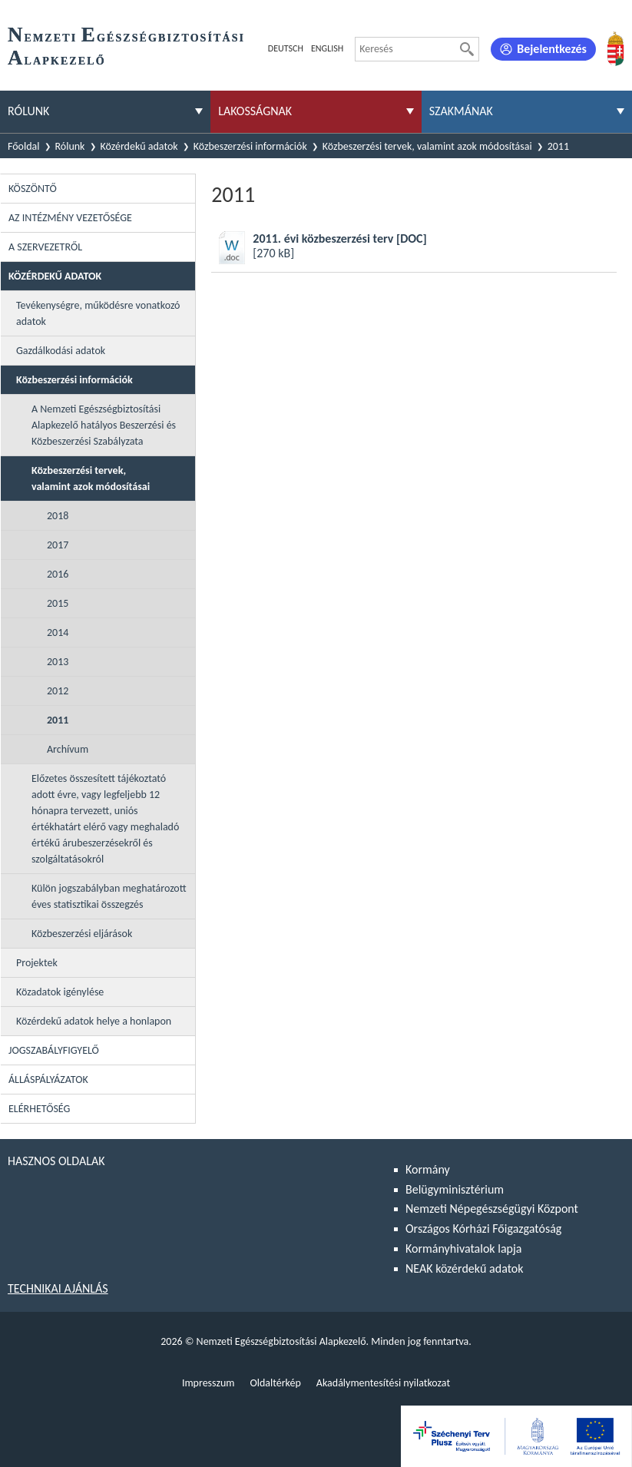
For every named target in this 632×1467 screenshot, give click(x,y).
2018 (57, 515)
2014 (57, 632)
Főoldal (24, 146)
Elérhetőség (39, 1108)
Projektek (37, 962)
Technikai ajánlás (58, 1288)
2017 (57, 544)
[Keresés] (466, 49)
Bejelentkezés (552, 48)
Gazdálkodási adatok (60, 350)
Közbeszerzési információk (250, 146)
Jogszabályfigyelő (53, 1050)
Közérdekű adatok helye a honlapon (93, 1021)
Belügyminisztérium (454, 1189)
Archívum (67, 749)
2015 (57, 603)
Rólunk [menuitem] (28, 111)
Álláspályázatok (48, 1079)
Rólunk (70, 146)
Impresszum (208, 1382)
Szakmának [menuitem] (461, 111)
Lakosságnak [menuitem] (255, 111)
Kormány (427, 1169)
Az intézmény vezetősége (70, 217)
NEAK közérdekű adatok (464, 1268)
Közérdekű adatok (139, 146)
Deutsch (285, 48)
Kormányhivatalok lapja (463, 1248)
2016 (57, 574)
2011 (57, 720)
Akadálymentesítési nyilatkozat (383, 1382)
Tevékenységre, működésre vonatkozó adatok (98, 313)
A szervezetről (45, 246)
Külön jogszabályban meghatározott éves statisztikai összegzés (109, 896)
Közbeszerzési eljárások (81, 933)
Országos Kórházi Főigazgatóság (483, 1228)
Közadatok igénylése (60, 991)
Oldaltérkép (275, 1382)
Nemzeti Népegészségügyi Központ (491, 1208)
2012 (57, 690)
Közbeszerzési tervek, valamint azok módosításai (427, 146)
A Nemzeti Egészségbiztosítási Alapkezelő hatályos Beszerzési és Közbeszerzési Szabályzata (103, 425)
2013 (57, 661)
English (327, 48)
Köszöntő (32, 188)
